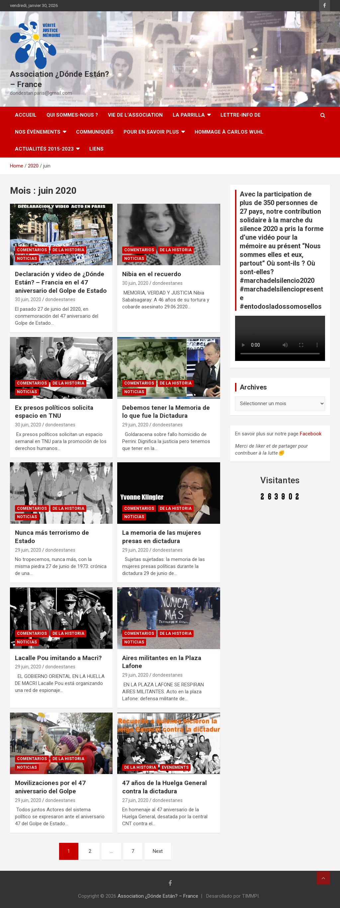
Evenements (175, 767)
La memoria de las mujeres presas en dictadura (161, 537)
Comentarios (32, 250)
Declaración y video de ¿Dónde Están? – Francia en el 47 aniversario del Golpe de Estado (61, 282)
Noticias (27, 258)
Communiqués (95, 132)
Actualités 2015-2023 (44, 149)
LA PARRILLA (189, 115)
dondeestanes (60, 299)
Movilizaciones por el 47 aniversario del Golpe (50, 787)
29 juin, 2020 (135, 424)
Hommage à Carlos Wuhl (229, 132)
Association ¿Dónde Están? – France (158, 896)
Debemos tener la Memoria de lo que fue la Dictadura (166, 412)
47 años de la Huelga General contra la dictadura (164, 787)
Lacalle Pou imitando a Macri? (58, 658)
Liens (96, 149)
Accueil (26, 115)
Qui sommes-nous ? (72, 115)
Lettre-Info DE (240, 115)
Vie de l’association (135, 115)
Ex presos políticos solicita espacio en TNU (54, 412)
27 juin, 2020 (135, 800)
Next (158, 851)
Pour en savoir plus (151, 132)
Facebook (310, 434)
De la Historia (68, 250)
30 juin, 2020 (28, 299)
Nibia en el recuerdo (151, 274)
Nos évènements (37, 132)
